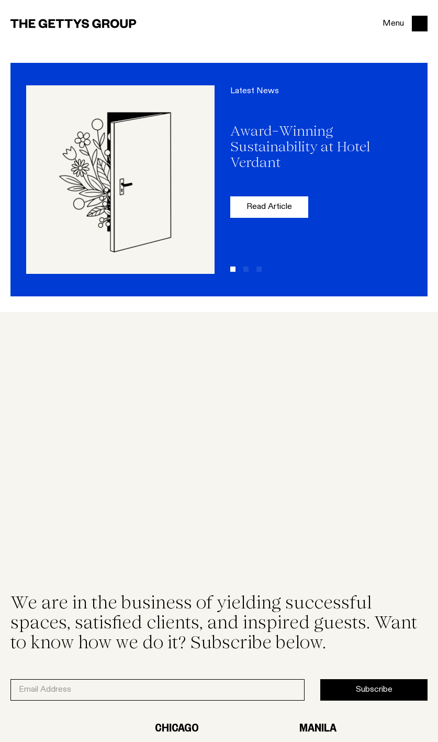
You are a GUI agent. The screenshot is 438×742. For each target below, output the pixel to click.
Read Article (269, 207)
